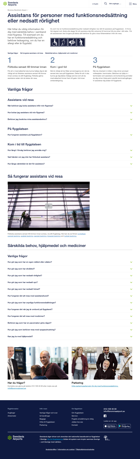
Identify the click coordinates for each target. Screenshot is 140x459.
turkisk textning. (70, 236)
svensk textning (14, 236)
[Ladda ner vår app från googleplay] (124, 426)
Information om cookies (66, 449)
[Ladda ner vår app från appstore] (110, 426)
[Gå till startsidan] (16, 437)
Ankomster (12, 416)
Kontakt (75, 425)
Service (75, 416)
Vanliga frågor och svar (49, 413)
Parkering (43, 425)
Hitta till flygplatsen (47, 422)
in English (88, 4)
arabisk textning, (27, 236)
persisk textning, (40, 236)
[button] (133, 4)
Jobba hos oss (77, 422)
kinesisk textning (53, 236)
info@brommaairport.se (17, 388)
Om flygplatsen (78, 413)
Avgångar (11, 413)
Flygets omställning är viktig (83, 419)
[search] (111, 4)
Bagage (43, 419)
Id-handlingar (45, 416)
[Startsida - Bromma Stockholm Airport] (10, 4)
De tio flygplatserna (55, 439)
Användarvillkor (51, 449)
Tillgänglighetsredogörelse (85, 449)
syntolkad (81, 234)
